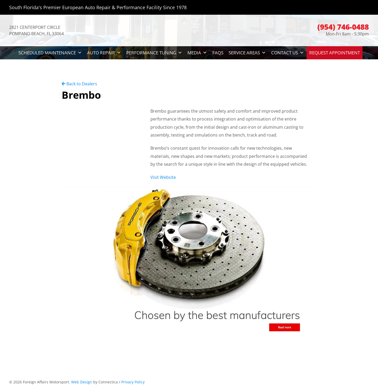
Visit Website (163, 177)
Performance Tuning (154, 52)
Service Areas (247, 52)
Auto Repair (104, 52)
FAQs (217, 53)
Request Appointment (334, 53)
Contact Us (287, 52)
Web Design (81, 381)
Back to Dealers (79, 84)
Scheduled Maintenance (50, 52)
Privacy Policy (133, 381)
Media (197, 52)
